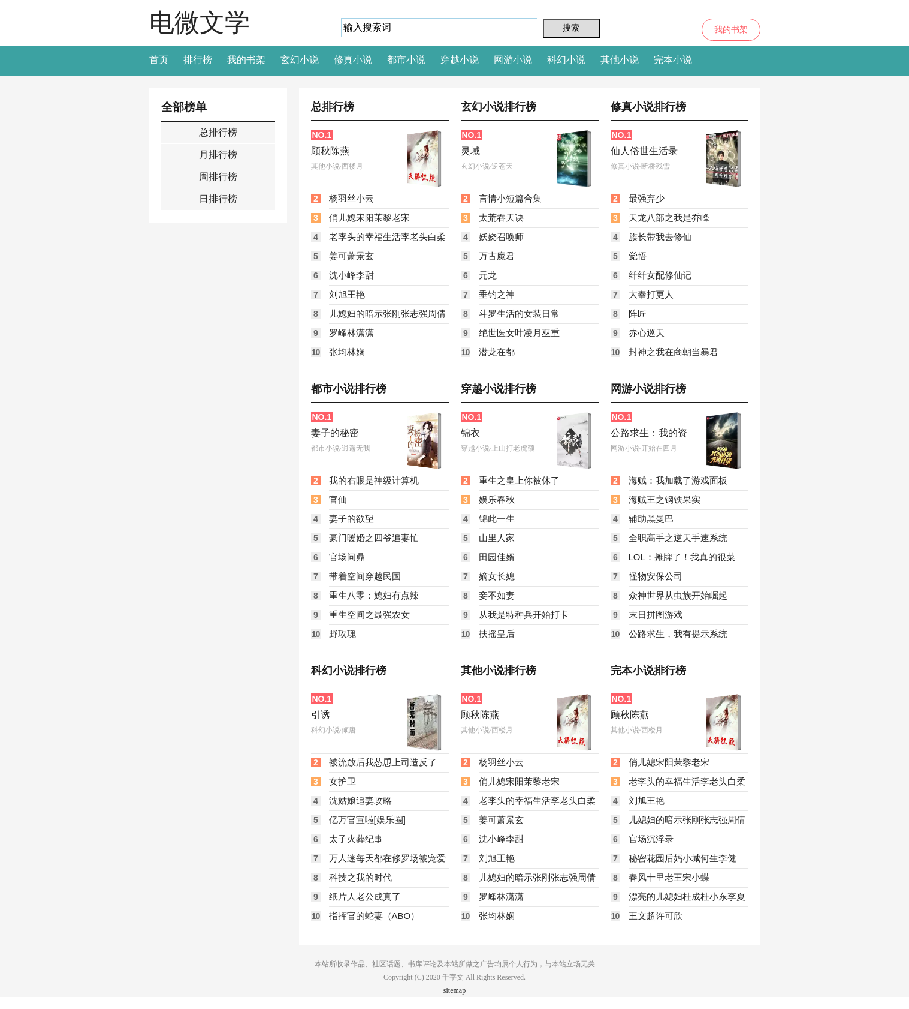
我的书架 (731, 29)
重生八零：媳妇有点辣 (374, 595)
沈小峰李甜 (351, 275)
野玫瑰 (342, 634)
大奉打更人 (651, 294)
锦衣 (470, 433)
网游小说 (513, 60)
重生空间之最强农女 (369, 614)
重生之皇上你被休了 (519, 480)
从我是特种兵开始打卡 (524, 614)
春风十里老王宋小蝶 (669, 877)
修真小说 (353, 60)
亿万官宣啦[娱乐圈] (367, 820)
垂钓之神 (497, 294)
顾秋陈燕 (330, 151)
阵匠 (638, 313)
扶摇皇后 (497, 634)
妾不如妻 (497, 595)
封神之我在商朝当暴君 (673, 352)
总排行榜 (218, 132)
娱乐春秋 (497, 499)
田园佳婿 (497, 557)
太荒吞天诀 (501, 217)
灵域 (470, 151)
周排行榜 (218, 177)
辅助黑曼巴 (651, 518)
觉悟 (638, 256)
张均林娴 (347, 352)
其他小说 (619, 60)
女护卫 (342, 781)
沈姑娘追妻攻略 (360, 800)
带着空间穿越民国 (365, 576)
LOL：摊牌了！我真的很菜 (682, 557)
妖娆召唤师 (501, 237)
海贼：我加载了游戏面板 (678, 480)
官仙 (338, 499)
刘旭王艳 (347, 294)
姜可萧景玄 (351, 256)
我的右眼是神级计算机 (374, 480)
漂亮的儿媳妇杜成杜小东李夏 (687, 896)
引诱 (320, 715)
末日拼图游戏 (655, 614)
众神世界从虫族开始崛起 (678, 595)
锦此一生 (497, 518)
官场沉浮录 (651, 839)
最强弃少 (647, 198)
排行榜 (197, 60)
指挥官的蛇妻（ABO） (374, 916)
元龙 (488, 275)
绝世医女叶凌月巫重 (519, 333)
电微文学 (199, 22)
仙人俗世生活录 (644, 151)
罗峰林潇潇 (351, 333)
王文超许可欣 (655, 916)
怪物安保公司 (655, 576)
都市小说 (406, 60)
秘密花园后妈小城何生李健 (682, 858)
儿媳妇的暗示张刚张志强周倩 (387, 313)
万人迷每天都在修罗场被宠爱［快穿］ (387, 861)
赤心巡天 (647, 333)
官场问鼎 (347, 557)
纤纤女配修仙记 (660, 275)
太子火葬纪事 (356, 839)
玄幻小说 (299, 60)
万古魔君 (497, 256)
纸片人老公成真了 (365, 896)
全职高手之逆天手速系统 (678, 538)
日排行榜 (218, 199)
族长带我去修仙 (660, 237)
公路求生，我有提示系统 (678, 634)
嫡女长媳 (497, 576)
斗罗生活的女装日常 (519, 313)
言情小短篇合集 (510, 198)
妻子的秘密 (335, 433)
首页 (158, 60)
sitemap (454, 990)
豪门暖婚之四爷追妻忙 (374, 538)
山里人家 (497, 538)
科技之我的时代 (360, 877)
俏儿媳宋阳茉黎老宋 (369, 217)
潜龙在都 (497, 352)
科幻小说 (566, 60)
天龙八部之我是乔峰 (669, 217)
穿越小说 (459, 60)
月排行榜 (218, 154)
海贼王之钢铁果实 (664, 499)
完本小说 (673, 60)
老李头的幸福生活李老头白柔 (387, 237)
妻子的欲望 (351, 518)
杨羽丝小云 (351, 198)
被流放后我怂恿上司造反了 (383, 762)
